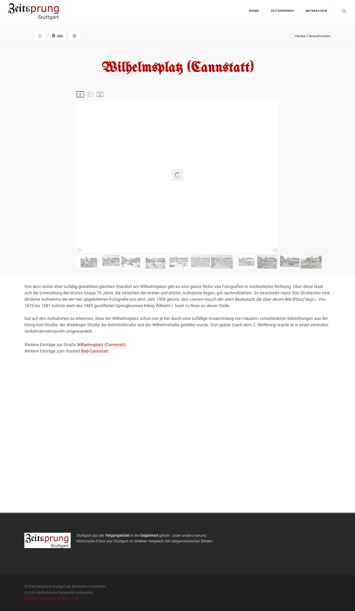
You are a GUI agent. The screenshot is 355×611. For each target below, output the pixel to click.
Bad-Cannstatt (94, 351)
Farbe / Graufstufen (313, 36)
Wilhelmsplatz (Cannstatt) (101, 344)
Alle (57, 36)
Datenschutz (70, 598)
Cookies (30, 598)
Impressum (48, 598)
